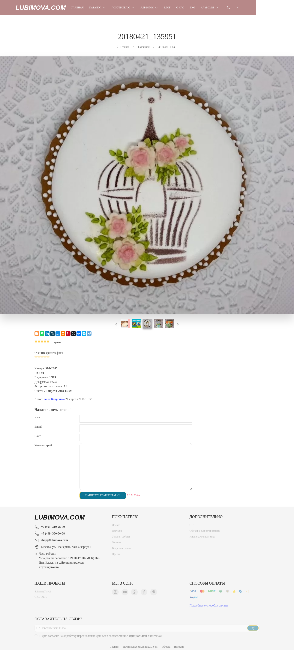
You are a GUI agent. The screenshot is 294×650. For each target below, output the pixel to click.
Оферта (116, 551)
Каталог (116, 7)
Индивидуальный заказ (202, 533)
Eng (211, 7)
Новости (179, 643)
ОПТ (192, 522)
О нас (199, 7)
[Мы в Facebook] (144, 589)
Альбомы (168, 7)
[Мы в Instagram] (115, 589)
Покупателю (142, 7)
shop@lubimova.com (54, 536)
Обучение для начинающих (205, 528)
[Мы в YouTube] (125, 589)
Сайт (37, 432)
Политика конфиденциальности (140, 643)
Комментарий (43, 441)
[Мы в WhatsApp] (134, 589)
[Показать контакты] (247, 7)
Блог (186, 7)
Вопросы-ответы (121, 545)
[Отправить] (253, 625)
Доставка (117, 528)
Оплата (116, 522)
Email (38, 422)
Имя (37, 413)
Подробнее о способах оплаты (209, 602)
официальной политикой (145, 633)
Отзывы (116, 539)
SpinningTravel (42, 588)
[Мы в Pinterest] (153, 589)
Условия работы (121, 533)
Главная (96, 7)
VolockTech (40, 594)
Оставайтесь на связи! (58, 615)
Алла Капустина (54, 395)
